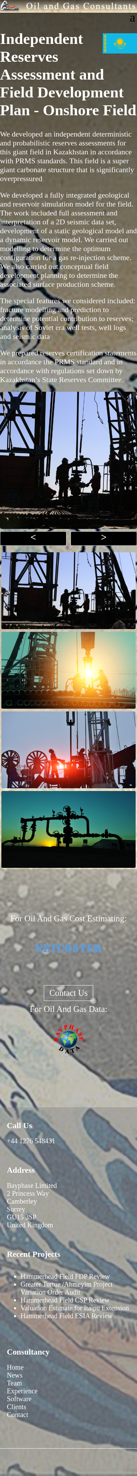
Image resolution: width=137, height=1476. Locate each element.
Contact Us (68, 992)
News (15, 1375)
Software (19, 1399)
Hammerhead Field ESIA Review (66, 1316)
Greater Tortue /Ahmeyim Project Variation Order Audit (67, 1288)
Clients (16, 1406)
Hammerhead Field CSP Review (65, 1300)
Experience (22, 1391)
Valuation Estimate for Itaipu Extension (75, 1308)
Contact (17, 1414)
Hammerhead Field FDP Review (65, 1276)
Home (15, 1367)
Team (14, 1383)
